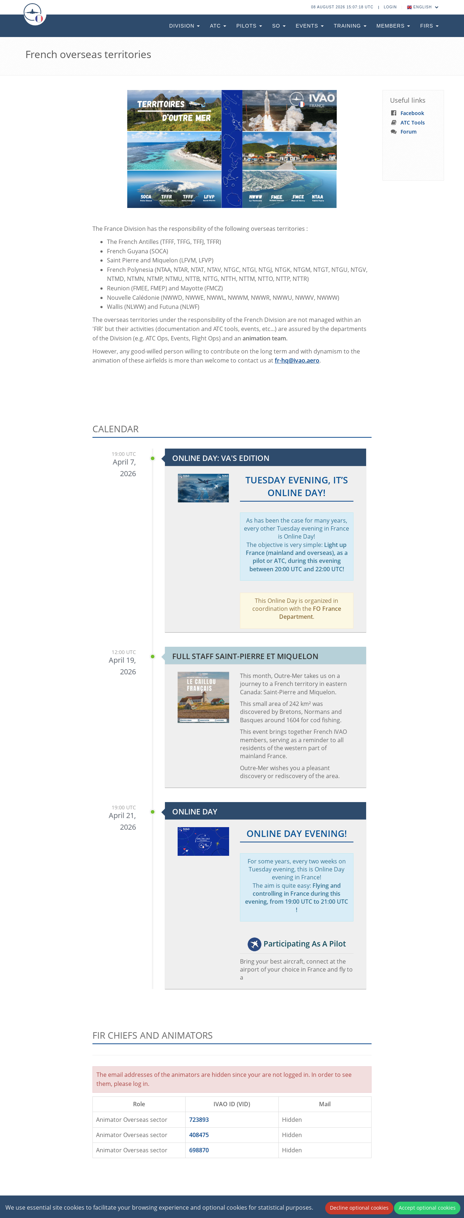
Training (350, 26)
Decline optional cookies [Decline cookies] (359, 1207)
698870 (199, 1150)
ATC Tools (413, 122)
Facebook (412, 113)
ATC (218, 26)
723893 (199, 1120)
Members (393, 26)
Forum (409, 131)
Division (184, 26)
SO (279, 26)
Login (390, 7)
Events (310, 26)
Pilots (249, 26)
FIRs (429, 26)
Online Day (194, 811)
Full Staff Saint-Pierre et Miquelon (245, 656)
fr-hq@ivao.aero (297, 360)
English (423, 7)
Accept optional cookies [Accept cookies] (427, 1207)
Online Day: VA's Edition (220, 458)
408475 (199, 1135)
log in (140, 1084)
